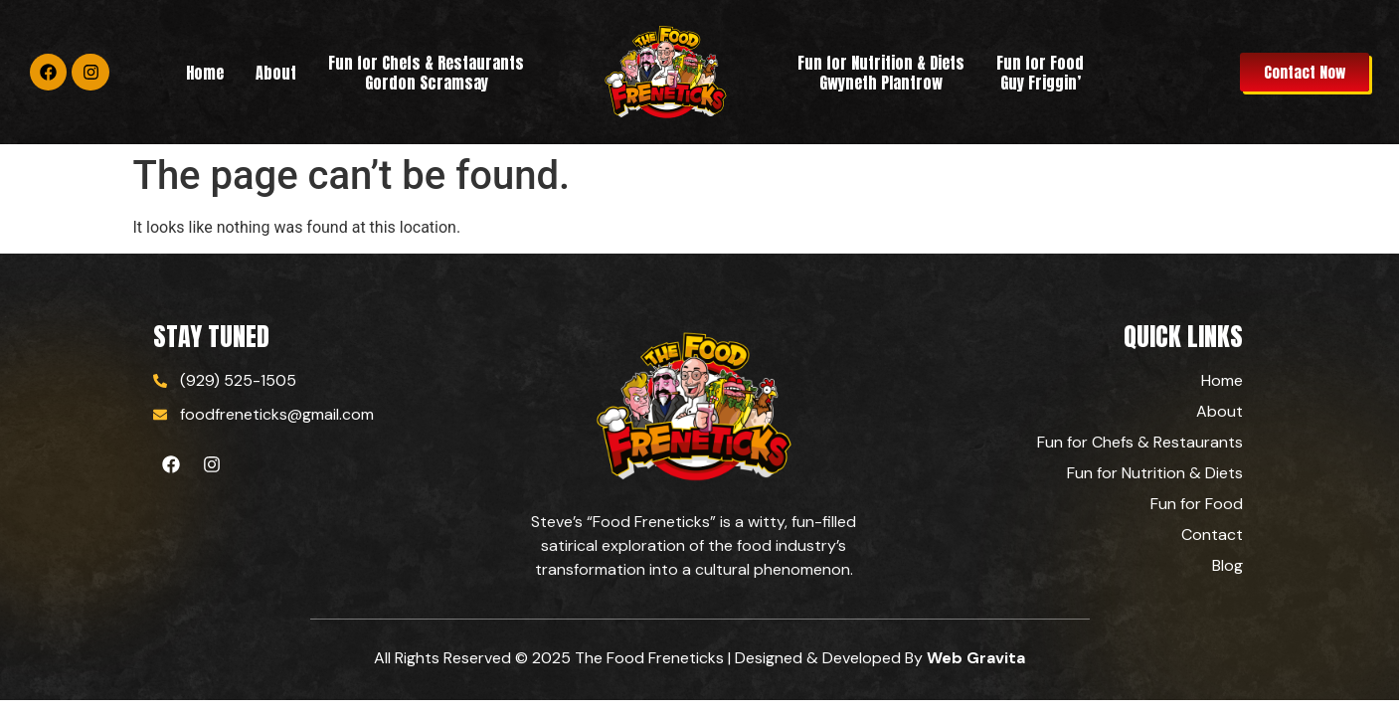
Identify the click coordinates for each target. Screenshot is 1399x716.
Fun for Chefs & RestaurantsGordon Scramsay (426, 72)
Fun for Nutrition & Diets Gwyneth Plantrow (880, 72)
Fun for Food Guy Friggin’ (1040, 72)
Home (205, 73)
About (276, 73)
